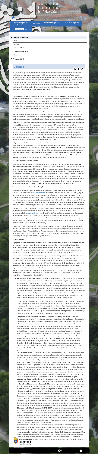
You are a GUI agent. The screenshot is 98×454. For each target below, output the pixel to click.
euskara (27, 29)
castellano (19, 29)
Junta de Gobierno (19, 48)
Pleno (15, 40)
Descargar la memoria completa (68, 450)
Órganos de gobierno (20, 37)
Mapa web (84, 450)
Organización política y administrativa (20, 24)
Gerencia (17, 55)
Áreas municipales (19, 59)
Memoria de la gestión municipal (51, 24)
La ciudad (36, 24)
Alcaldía (16, 44)
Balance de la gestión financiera (72, 24)
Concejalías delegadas (21, 51)
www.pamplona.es (39, 193)
